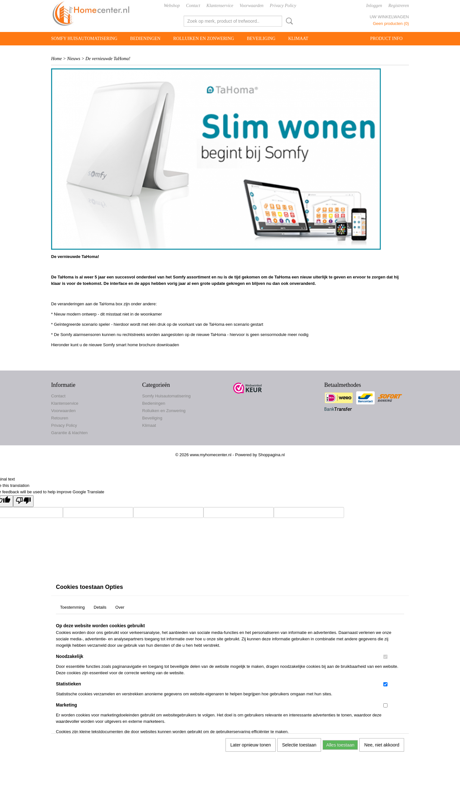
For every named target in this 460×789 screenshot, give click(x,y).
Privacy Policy (283, 5)
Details (100, 607)
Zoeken (288, 21)
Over (119, 607)
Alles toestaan (340, 744)
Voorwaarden (252, 5)
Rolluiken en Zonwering (203, 38)
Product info (386, 38)
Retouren (59, 418)
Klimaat (298, 38)
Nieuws (73, 58)
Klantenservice (219, 5)
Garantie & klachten (69, 432)
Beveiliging (261, 38)
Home (56, 58)
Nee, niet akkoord (381, 744)
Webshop (172, 5)
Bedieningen (145, 38)
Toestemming (72, 607)
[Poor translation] (23, 501)
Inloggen (374, 5)
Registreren (398, 5)
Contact (193, 5)
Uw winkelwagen (389, 16)
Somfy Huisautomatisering (84, 38)
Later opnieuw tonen (250, 744)
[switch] (385, 657)
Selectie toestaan (299, 744)
